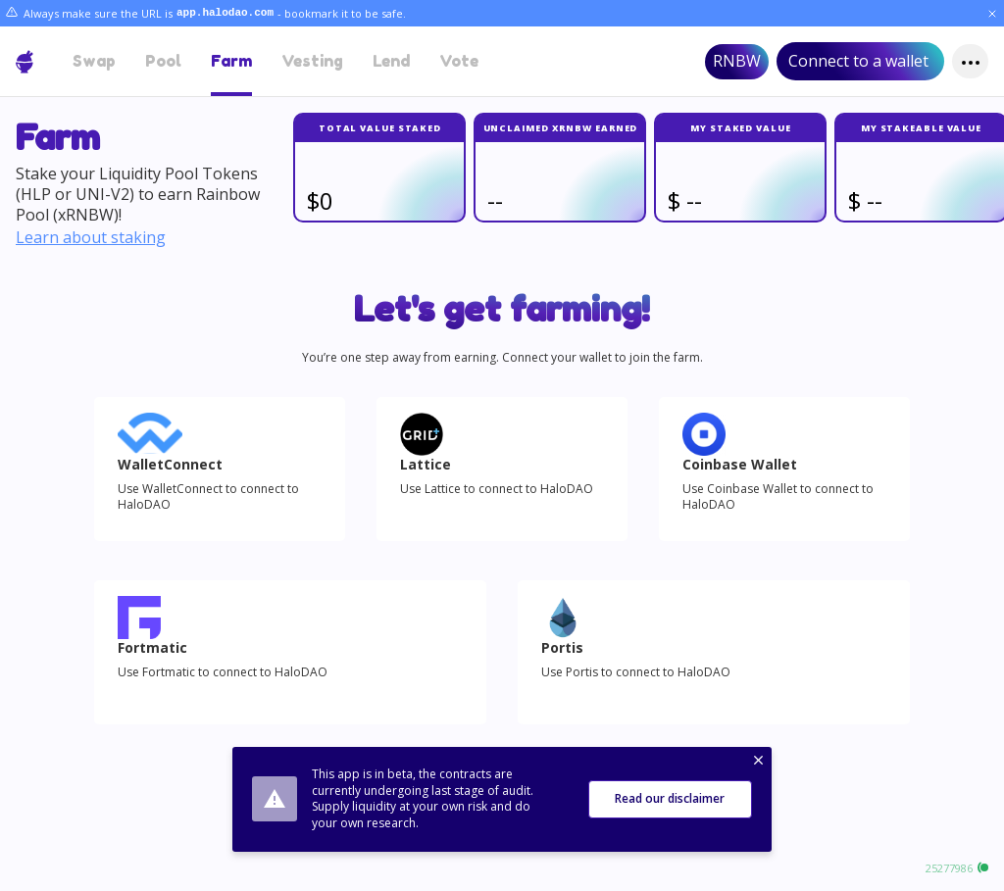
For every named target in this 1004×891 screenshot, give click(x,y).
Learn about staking (91, 237)
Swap (94, 61)
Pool (163, 61)
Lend (391, 61)
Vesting (312, 61)
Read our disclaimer (670, 798)
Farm (231, 61)
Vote (458, 61)
